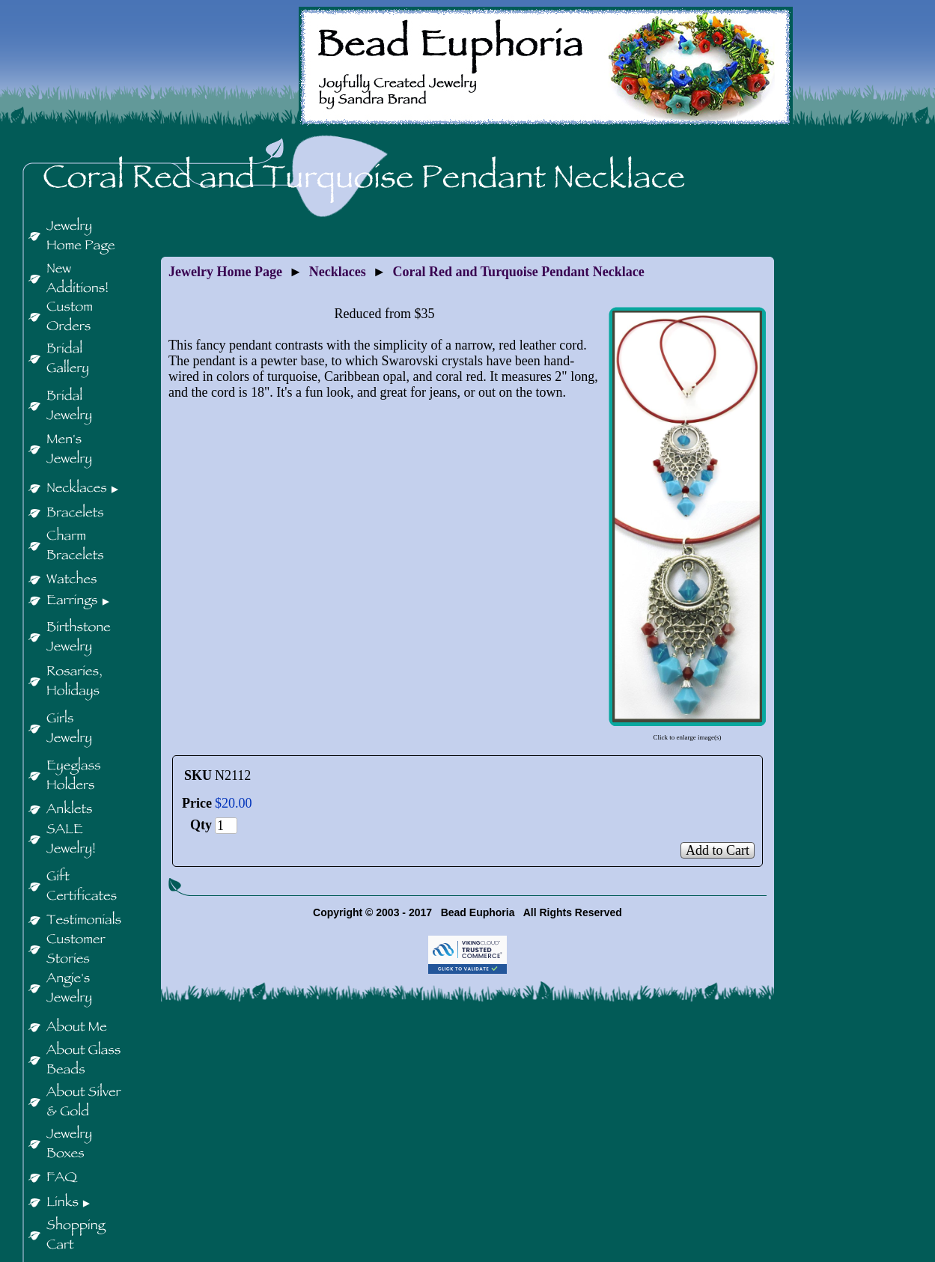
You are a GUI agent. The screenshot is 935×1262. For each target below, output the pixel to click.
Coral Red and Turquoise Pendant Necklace (519, 271)
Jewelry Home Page (225, 271)
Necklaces (337, 271)
